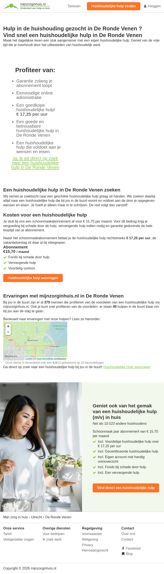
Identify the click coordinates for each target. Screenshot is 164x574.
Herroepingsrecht (95, 550)
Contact (127, 539)
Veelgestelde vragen (18, 539)
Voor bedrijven (53, 534)
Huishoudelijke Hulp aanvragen (127, 367)
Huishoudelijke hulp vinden (113, 6)
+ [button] (8, 326)
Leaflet (28, 358)
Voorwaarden (92, 534)
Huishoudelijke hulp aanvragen (33, 278)
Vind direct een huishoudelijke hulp (126, 488)
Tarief (7, 534)
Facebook (133, 548)
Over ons (128, 534)
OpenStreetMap (45, 358)
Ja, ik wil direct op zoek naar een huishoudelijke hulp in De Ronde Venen (35, 163)
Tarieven (73, 6)
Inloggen (152, 6)
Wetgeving (90, 539)
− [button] (8, 332)
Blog (129, 554)
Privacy (87, 545)
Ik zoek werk (52, 539)
